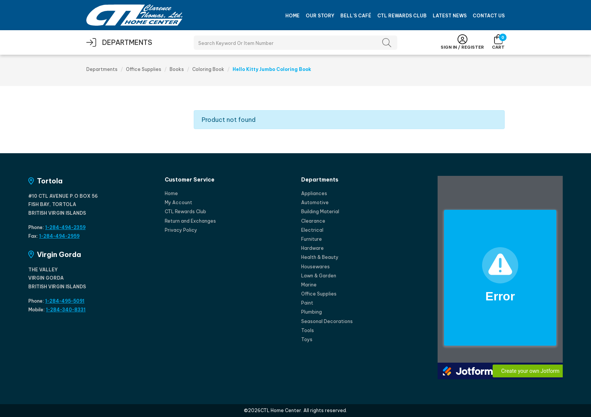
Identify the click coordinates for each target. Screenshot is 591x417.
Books (177, 69)
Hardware (312, 248)
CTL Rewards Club (402, 15)
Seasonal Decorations (327, 321)
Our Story (320, 15)
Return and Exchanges (190, 221)
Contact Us (489, 15)
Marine (309, 285)
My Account (178, 202)
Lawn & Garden (318, 276)
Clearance (313, 221)
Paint (307, 303)
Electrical (312, 230)
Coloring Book (208, 69)
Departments (102, 69)
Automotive (315, 202)
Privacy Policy (181, 230)
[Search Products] (295, 42)
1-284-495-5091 (64, 301)
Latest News (450, 15)
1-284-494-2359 (65, 227)
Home (292, 15)
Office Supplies (143, 69)
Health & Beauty (319, 257)
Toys (306, 339)
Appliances (314, 193)
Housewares (315, 266)
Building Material (320, 211)
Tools (307, 330)
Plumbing (311, 312)
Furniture (311, 239)
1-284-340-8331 (66, 309)
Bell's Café (355, 15)
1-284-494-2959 (59, 236)
